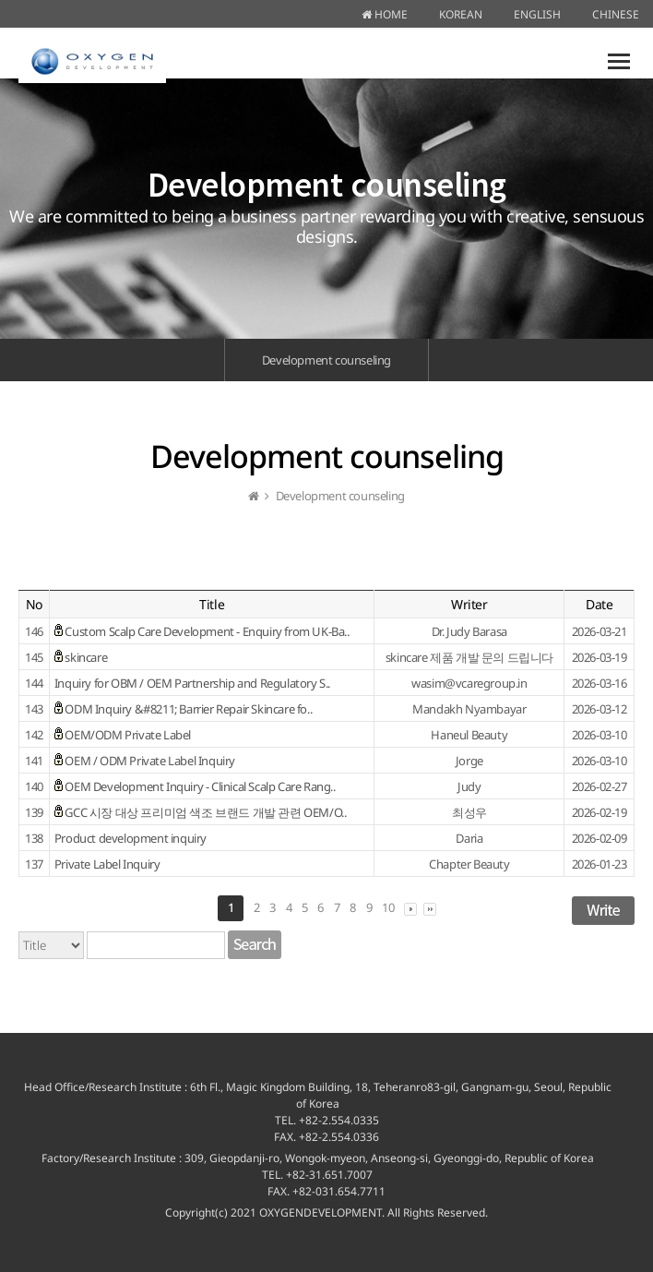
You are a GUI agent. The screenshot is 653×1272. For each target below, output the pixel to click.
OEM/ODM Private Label (128, 734)
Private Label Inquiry (107, 864)
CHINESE (615, 14)
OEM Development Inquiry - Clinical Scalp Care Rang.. (200, 786)
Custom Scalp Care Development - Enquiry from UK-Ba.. (207, 631)
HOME (385, 14)
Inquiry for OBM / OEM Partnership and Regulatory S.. (192, 683)
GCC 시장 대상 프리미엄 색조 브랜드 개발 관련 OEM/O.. (205, 812)
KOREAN (460, 14)
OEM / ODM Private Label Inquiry (150, 760)
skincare (86, 657)
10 (388, 907)
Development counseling (326, 360)
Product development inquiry (130, 838)
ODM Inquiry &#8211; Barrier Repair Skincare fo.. (188, 709)
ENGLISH (537, 14)
